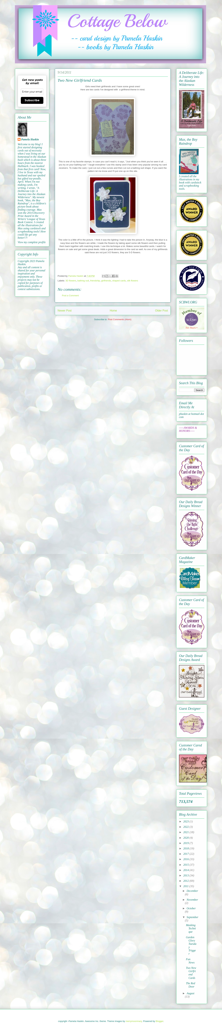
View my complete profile (32, 242)
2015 (186, 864)
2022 (186, 826)
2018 (186, 848)
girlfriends (106, 280)
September (192, 917)
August (190, 993)
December (192, 890)
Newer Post (65, 310)
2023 (186, 821)
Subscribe (32, 100)
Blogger (159, 1021)
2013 (186, 875)
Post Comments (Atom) (119, 319)
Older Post (161, 310)
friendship (95, 280)
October (191, 908)
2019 (186, 843)
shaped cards (119, 280)
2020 (186, 837)
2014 (186, 870)
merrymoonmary (134, 1021)
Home (113, 310)
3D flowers (71, 280)
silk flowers (132, 280)
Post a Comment (70, 295)
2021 (186, 832)
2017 (186, 853)
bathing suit (83, 280)
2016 (186, 859)
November (192, 899)
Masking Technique (191, 928)
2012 (186, 880)
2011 (186, 886)
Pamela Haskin (30, 139)
